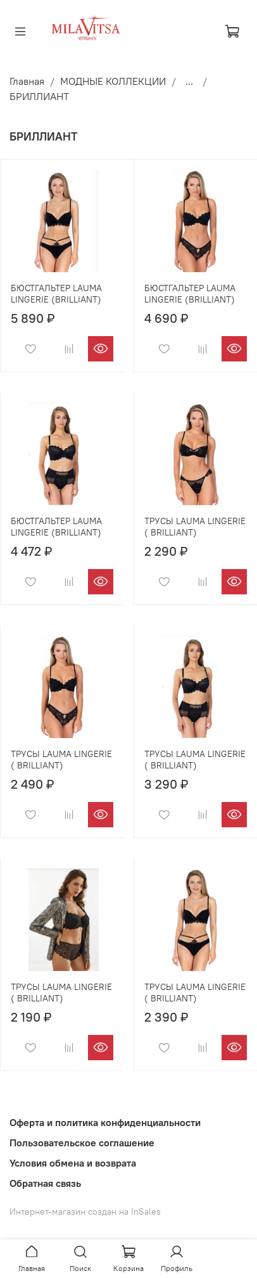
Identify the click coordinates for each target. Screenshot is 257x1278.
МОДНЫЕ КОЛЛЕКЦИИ (113, 81)
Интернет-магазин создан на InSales (85, 1211)
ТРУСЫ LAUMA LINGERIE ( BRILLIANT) (195, 526)
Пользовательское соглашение (81, 1142)
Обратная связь (45, 1183)
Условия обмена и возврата (72, 1162)
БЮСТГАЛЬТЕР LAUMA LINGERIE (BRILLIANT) (56, 293)
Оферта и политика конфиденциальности (105, 1122)
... (189, 81)
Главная (26, 81)
